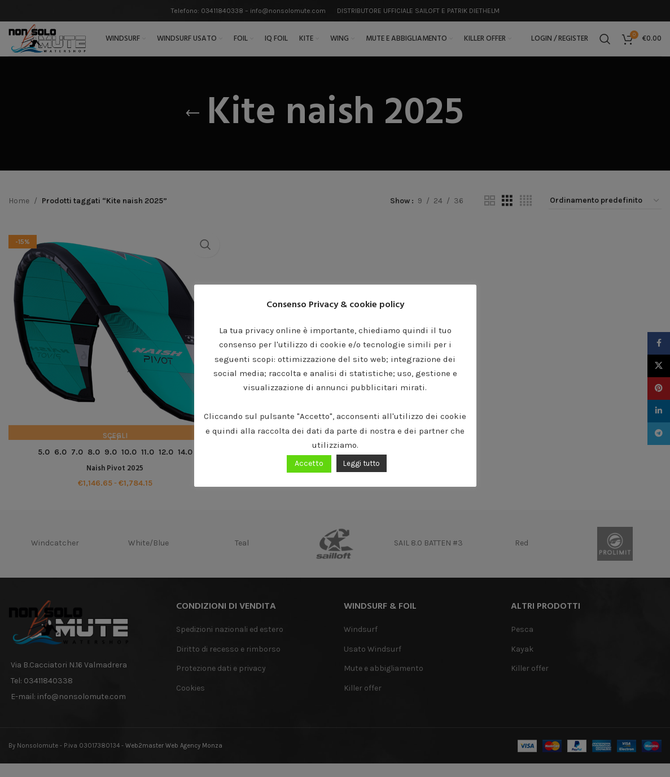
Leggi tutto (361, 463)
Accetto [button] (309, 463)
